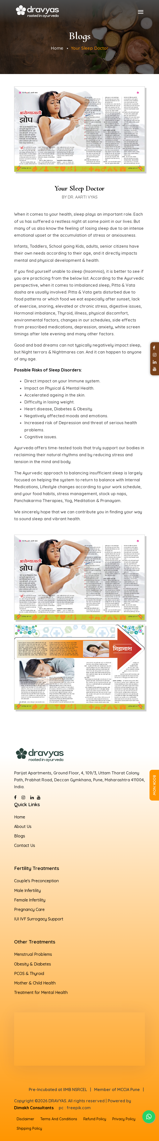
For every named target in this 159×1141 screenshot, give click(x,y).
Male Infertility (27, 890)
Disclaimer (25, 1119)
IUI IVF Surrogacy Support (38, 918)
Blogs (19, 835)
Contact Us (24, 845)
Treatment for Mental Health (41, 992)
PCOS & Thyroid (29, 973)
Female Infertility (29, 900)
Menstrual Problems (33, 954)
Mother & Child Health (35, 983)
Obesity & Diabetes (32, 964)
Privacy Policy (123, 1119)
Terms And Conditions (58, 1119)
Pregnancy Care (29, 909)
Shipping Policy (29, 1128)
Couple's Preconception (36, 880)
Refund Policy (94, 1119)
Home (57, 48)
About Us (23, 826)
